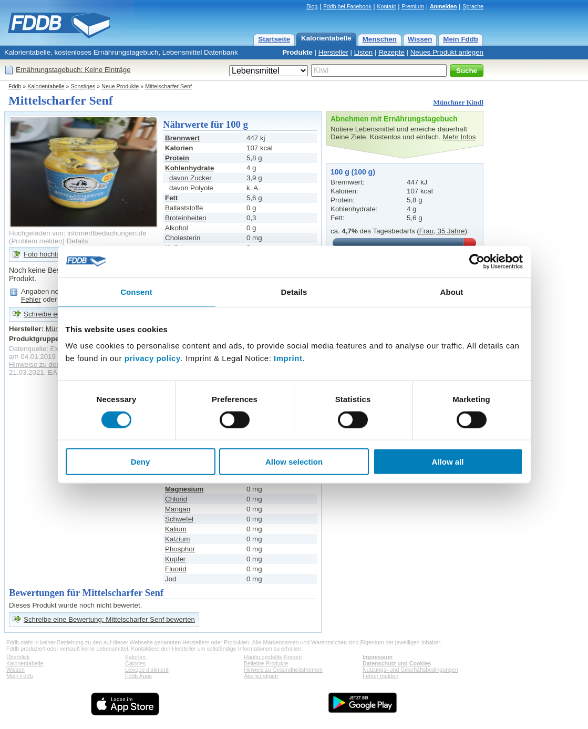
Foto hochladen (48, 254)
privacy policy (153, 358)
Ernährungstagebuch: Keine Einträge (73, 70)
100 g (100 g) (353, 172)
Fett (171, 198)
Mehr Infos (459, 137)
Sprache (472, 6)
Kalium (176, 529)
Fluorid (176, 569)
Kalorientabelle (326, 38)
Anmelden (443, 6)
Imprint (288, 358)
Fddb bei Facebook (347, 6)
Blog (311, 6)
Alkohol (176, 228)
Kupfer (175, 559)
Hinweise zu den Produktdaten (56, 364)
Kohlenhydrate (189, 168)
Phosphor (180, 549)
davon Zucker (190, 178)
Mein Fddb (460, 39)
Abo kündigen (261, 676)
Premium (412, 6)
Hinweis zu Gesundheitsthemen (283, 669)
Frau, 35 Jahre (442, 231)
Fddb (14, 86)
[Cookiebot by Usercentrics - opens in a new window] (477, 261)
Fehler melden (380, 676)
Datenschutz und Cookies (397, 663)
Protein (177, 158)
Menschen (380, 39)
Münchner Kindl (458, 102)
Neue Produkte (120, 86)
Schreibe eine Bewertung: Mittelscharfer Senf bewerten (109, 619)
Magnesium (184, 489)
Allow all (448, 461)
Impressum (378, 657)
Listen (363, 52)
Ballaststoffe (184, 208)
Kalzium (177, 539)
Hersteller (333, 52)
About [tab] (451, 291)
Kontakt (386, 6)
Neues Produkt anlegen (446, 52)
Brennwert (182, 138)
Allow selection (294, 461)
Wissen (420, 39)
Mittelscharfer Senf (168, 86)
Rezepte (391, 52)
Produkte (297, 52)
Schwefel (179, 519)
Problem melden (36, 241)
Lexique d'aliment (147, 669)
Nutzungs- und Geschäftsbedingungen (410, 669)
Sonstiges (83, 86)
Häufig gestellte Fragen (273, 657)
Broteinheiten (186, 218)
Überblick (17, 657)
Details (77, 241)
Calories (135, 663)
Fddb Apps (138, 676)
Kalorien (135, 657)
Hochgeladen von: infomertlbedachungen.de (78, 233)
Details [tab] (294, 291)
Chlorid (176, 499)
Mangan (177, 509)
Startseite (274, 39)
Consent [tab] (136, 291)
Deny (140, 461)
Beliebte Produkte (266, 663)
